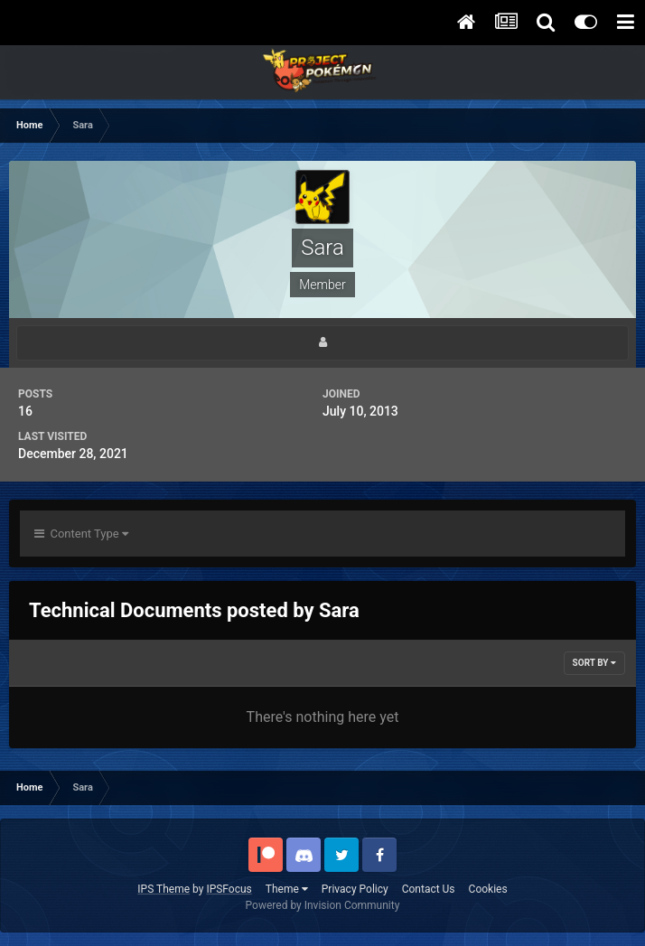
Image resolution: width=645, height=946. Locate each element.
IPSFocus (228, 889)
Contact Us (428, 889)
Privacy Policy (355, 889)
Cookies (488, 889)
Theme (287, 889)
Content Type (81, 533)
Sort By (594, 663)
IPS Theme (163, 889)
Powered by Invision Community (323, 905)
